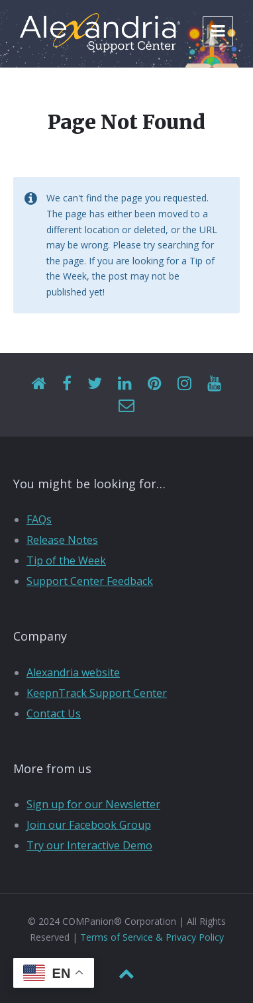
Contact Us (53, 713)
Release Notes (62, 540)
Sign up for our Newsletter (93, 804)
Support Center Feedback (89, 581)
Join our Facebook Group (88, 825)
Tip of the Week (66, 560)
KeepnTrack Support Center (96, 693)
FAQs (39, 519)
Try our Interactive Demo (89, 845)
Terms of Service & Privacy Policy (152, 937)
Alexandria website (73, 672)
